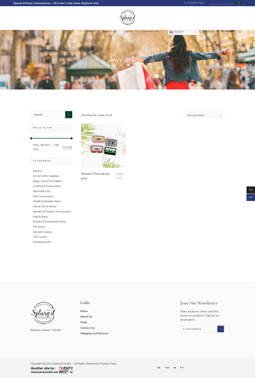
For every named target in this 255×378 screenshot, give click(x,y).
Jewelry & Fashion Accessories (51, 211)
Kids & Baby (40, 216)
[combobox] (204, 115)
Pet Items (39, 226)
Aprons (37, 170)
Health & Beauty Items (47, 201)
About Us (86, 316)
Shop (83, 322)
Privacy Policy (108, 363)
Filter (67, 147)
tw (22, 31)
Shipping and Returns (94, 333)
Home (84, 311)
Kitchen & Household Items (49, 221)
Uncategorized (42, 242)
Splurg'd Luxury (42, 231)
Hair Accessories (43, 196)
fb (14, 31)
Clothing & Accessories (47, 186)
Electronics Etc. (42, 191)
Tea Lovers (40, 236)
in (29, 31)
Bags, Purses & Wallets (47, 181)
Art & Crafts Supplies (46, 176)
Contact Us (87, 328)
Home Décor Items (44, 206)
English (176, 32)
